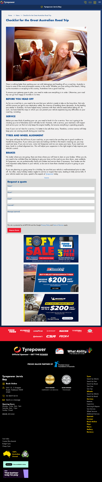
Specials (90, 416)
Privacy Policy (45, 225)
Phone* (9, 192)
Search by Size (92, 381)
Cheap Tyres (6, 446)
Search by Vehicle (93, 379)
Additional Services (93, 414)
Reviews (90, 432)
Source (46, 178)
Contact (90, 419)
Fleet (89, 424)
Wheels (90, 391)
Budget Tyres (6, 444)
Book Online (92, 422)
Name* (9, 186)
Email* (9, 199)
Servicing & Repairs (93, 406)
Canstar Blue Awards (9, 441)
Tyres (89, 376)
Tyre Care (90, 386)
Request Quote (14, 230)
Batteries (89, 401)
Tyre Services (91, 409)
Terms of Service (58, 225)
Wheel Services (92, 411)
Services (90, 399)
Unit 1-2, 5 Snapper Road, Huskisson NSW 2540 (14, 390)
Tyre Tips (90, 389)
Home (9, 15)
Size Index (5, 439)
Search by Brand (92, 384)
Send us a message (13, 400)
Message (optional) (13, 212)
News (89, 427)
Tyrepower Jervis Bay (51, 7)
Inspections (90, 404)
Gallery (90, 429)
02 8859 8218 (12, 396)
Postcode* (10, 205)
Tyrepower (49, 174)
